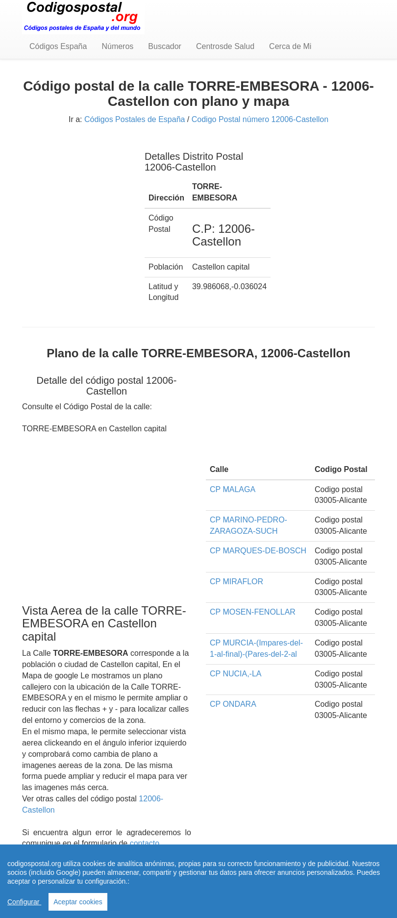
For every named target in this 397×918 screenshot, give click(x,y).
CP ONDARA (233, 704)
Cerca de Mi (290, 46)
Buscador (164, 46)
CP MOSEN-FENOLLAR (253, 612)
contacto (144, 843)
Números (117, 46)
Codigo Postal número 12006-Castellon (260, 119)
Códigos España (58, 46)
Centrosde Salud (225, 46)
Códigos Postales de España (134, 119)
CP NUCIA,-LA (236, 674)
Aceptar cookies (77, 902)
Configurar (24, 902)
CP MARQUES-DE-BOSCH (258, 550)
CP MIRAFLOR (236, 581)
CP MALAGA (232, 489)
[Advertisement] (76, 190)
